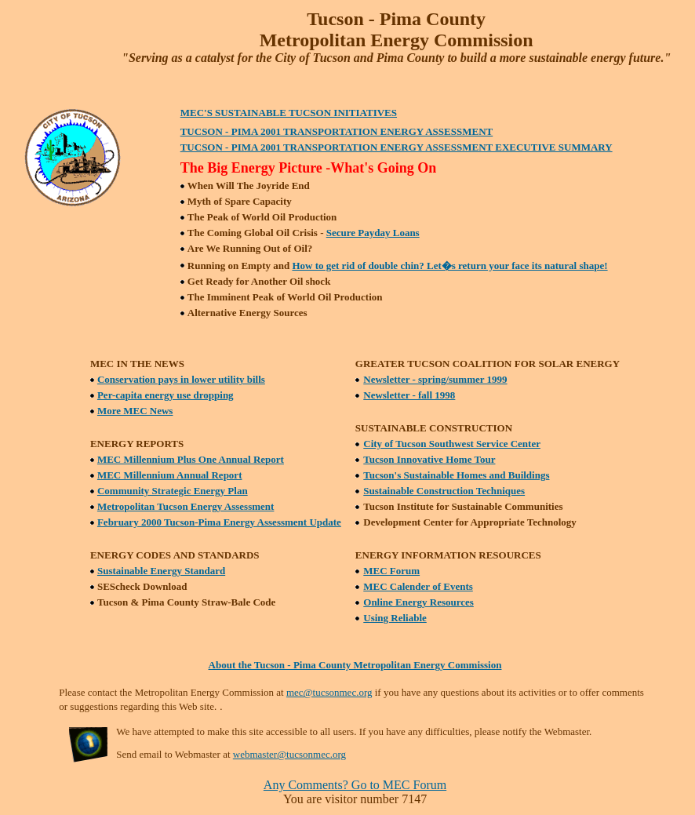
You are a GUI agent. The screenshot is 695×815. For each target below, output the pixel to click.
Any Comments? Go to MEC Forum (355, 784)
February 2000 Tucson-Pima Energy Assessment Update (219, 522)
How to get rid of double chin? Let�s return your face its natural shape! (449, 265)
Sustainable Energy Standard (161, 571)
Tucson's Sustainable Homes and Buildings (456, 475)
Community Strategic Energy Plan (172, 491)
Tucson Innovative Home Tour (429, 459)
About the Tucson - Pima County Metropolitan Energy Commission (355, 665)
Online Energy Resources (418, 602)
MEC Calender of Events (418, 586)
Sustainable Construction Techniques (444, 491)
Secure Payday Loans (373, 232)
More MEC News (135, 411)
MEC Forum (391, 571)
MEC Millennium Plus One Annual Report (190, 459)
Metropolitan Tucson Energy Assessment (185, 506)
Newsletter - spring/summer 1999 (435, 379)
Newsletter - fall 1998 (409, 395)
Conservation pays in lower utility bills (181, 379)
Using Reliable (395, 618)
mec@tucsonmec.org (329, 692)
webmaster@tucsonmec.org (289, 754)
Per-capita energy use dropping (165, 395)
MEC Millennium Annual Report (169, 475)
